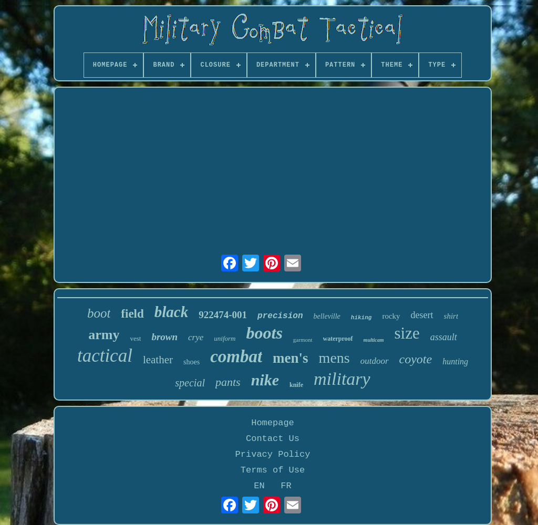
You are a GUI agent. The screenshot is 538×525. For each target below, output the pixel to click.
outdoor (374, 361)
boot (98, 313)
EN (259, 486)
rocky (391, 316)
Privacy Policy (273, 454)
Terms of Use (273, 470)
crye (195, 337)
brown (164, 336)
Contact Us (272, 439)
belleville (327, 316)
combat (236, 356)
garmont (303, 340)
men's (290, 358)
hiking (361, 317)
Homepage (272, 423)
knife (296, 384)
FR (286, 486)
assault (443, 337)
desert (422, 315)
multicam (374, 340)
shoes (191, 362)
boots (264, 332)
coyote (415, 359)
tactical (104, 355)
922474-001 (223, 314)
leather (158, 359)
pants (228, 381)
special (190, 382)
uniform (224, 338)
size (407, 333)
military (342, 378)
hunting (455, 361)
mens (334, 358)
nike (265, 379)
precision (280, 316)
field (132, 313)
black (171, 311)
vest (135, 338)
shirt (451, 316)
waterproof (338, 338)
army (103, 334)
